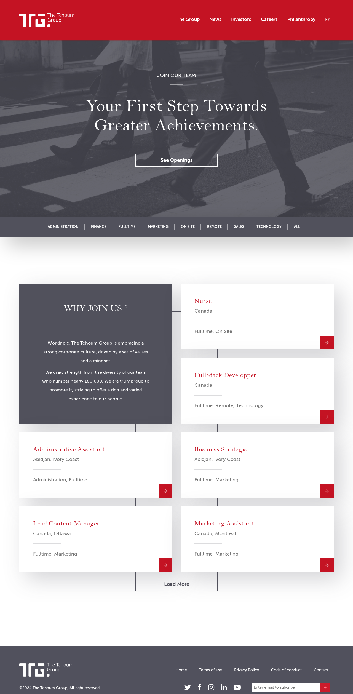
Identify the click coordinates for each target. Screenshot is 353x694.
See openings (176, 160)
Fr (327, 19)
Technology (269, 227)
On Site (188, 227)
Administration (63, 227)
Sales (239, 227)
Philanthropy (301, 19)
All (297, 227)
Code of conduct (286, 670)
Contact (321, 670)
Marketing (158, 227)
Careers (269, 19)
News (215, 19)
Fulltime (127, 227)
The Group (188, 19)
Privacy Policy (246, 670)
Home (181, 670)
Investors (241, 19)
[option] (176, 128)
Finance (98, 227)
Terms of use (210, 670)
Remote (214, 227)
